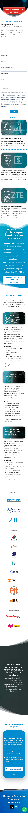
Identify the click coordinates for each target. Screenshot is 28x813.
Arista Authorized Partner (13, 738)
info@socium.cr (15, 800)
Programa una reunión (14, 769)
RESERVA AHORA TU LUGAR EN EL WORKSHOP (14, 280)
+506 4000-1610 (15, 797)
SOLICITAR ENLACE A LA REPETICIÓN (14, 11)
